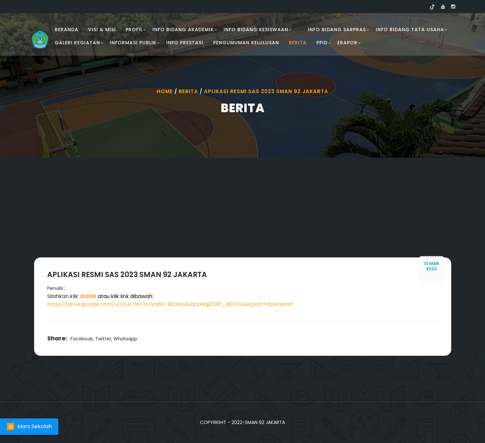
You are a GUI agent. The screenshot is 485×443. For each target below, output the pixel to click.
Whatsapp (125, 338)
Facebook (82, 338)
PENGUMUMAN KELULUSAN (246, 42)
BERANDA (66, 29)
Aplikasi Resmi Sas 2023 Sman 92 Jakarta (266, 91)
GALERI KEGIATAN (77, 42)
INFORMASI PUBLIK (133, 42)
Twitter (103, 338)
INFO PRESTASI (184, 42)
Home (165, 91)
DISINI (88, 296)
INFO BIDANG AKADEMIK (183, 29)
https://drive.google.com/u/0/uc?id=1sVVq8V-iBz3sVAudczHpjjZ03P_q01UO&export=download (169, 304)
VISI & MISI (102, 29)
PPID (322, 42)
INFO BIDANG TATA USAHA (410, 29)
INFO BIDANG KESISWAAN (256, 29)
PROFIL (134, 29)
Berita (298, 42)
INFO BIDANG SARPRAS (337, 29)
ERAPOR (347, 42)
